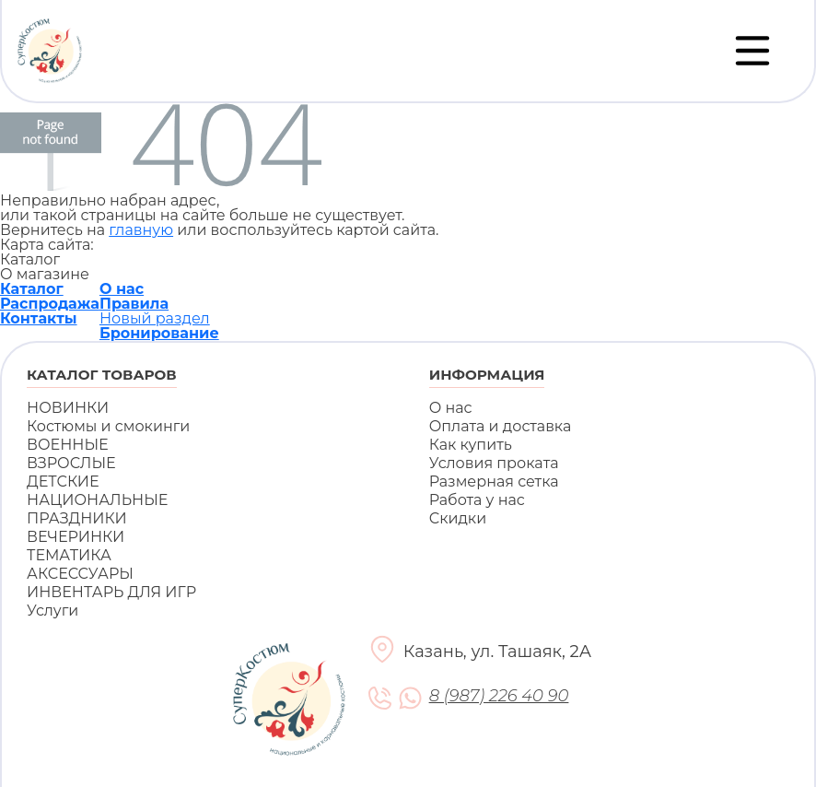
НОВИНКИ (68, 408)
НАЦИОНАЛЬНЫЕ (97, 500)
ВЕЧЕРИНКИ (75, 537)
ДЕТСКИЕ (63, 481)
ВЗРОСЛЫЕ (71, 463)
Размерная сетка (494, 481)
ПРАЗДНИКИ (77, 518)
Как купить (470, 444)
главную (141, 230)
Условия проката (494, 463)
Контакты (38, 318)
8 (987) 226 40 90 (498, 696)
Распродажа (49, 303)
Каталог (32, 289)
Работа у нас (477, 500)
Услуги (52, 610)
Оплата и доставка (500, 426)
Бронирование (159, 333)
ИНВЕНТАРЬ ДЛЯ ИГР (111, 592)
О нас (121, 289)
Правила (134, 303)
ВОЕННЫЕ (68, 444)
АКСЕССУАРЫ (80, 573)
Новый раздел (154, 318)
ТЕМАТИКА (69, 555)
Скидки (457, 518)
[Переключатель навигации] (752, 51)
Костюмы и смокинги (108, 426)
